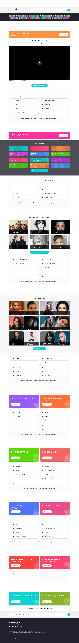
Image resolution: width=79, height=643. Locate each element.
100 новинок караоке (39, 348)
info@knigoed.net (15, 638)
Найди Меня (65, 483)
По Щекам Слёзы (61, 344)
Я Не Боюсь (35, 412)
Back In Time (65, 425)
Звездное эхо (35, 520)
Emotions (35, 276)
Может (65, 367)
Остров (65, 189)
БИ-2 (14, 247)
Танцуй (65, 533)
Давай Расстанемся (65, 363)
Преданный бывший (15, 314)
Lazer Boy (35, 181)
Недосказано (65, 375)
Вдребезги (35, 524)
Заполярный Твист (14, 149)
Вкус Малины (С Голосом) (65, 264)
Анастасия (35, 470)
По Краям (13, 344)
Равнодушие (45, 344)
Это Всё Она (65, 104)
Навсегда (59, 314)
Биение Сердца (65, 109)
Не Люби (44, 314)
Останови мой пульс (35, 479)
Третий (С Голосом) (65, 272)
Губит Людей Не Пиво (35, 166)
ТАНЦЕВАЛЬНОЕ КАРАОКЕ (22, 80)
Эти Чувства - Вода (65, 479)
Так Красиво (35, 189)
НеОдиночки (35, 268)
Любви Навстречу (35, 421)
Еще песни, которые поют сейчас (39, 170)
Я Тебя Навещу (34, 154)
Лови (35, 193)
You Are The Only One (65, 181)
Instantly (35, 185)
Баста (56, 232)
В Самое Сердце (35, 96)
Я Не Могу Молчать (35, 367)
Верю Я (65, 371)
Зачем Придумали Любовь (35, 113)
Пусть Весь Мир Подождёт (35, 259)
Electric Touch (35, 483)
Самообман (35, 466)
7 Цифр (65, 185)
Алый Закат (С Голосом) (65, 193)
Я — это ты (35, 359)
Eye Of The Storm (65, 359)
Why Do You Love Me (14, 154)
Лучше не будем (29, 314)
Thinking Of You (13, 160)
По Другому (28, 329)
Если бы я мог (35, 371)
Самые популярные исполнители (39, 217)
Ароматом (65, 466)
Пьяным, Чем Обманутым (65, 537)
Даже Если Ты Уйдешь (65, 100)
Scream (35, 198)
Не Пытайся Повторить (35, 475)
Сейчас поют (39, 143)
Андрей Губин (58, 247)
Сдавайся (35, 104)
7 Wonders (35, 417)
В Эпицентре (35, 375)
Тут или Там (65, 276)
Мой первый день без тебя (65, 528)
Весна (65, 417)
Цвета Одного (35, 425)
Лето (53, 166)
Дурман (65, 412)
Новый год (65, 429)
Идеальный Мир (35, 100)
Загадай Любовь (65, 524)
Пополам (35, 574)
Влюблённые (65, 520)
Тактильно (35, 533)
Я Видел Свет (65, 475)
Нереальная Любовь (65, 470)
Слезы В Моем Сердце (35, 272)
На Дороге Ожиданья (56, 149)
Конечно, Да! (13, 329)
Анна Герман (37, 247)
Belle (35, 109)
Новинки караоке (39, 298)
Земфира (36, 232)
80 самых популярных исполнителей (39, 252)
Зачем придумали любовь (35, 537)
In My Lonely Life (35, 528)
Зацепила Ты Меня (29, 344)
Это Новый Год (55, 160)
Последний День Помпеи (35, 363)
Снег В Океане (65, 268)
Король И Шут (16, 232)
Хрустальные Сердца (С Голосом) (64, 329)
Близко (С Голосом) (35, 264)
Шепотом (65, 96)
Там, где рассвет (13, 166)
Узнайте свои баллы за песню (39, 85)
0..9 (11, 18)
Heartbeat (65, 421)
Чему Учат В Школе (35, 160)
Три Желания (55, 154)
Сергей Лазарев (39, 41)
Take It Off (35, 429)
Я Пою (65, 113)
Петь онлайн (63, 34)
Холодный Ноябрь (65, 198)
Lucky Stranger (65, 259)
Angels (32, 149)
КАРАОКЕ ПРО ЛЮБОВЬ (15, 80)
